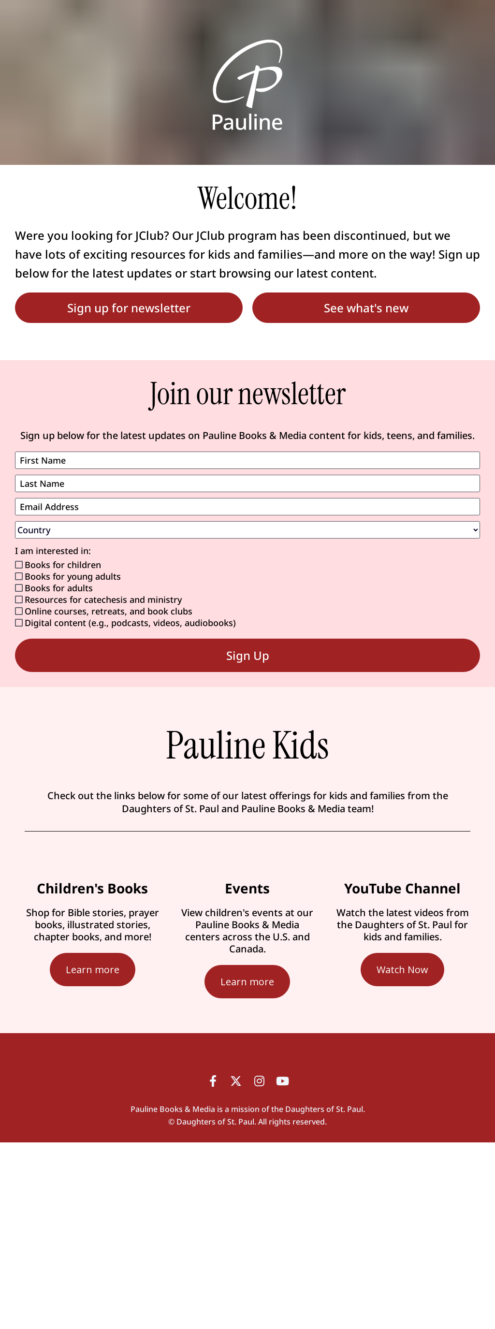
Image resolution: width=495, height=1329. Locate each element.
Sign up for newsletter (128, 308)
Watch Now (402, 969)
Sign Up (247, 655)
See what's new (366, 308)
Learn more (92, 969)
